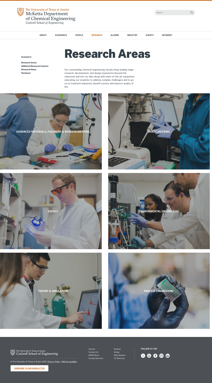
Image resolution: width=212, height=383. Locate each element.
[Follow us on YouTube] (149, 357)
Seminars (26, 73)
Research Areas (29, 62)
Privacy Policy (53, 362)
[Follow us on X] (143, 357)
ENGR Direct (94, 355)
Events (150, 35)
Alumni (115, 35)
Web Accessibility (69, 362)
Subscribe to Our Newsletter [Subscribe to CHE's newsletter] (29, 368)
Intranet (167, 35)
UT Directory (119, 358)
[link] (51, 131)
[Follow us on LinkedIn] (167, 357)
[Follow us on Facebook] (155, 357)
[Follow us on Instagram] (161, 357)
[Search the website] (191, 12)
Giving (116, 352)
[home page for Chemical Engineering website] (46, 23)
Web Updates (119, 355)
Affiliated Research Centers (34, 66)
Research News (28, 69)
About (43, 35)
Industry (132, 35)
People (79, 35)
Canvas (92, 349)
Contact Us (93, 352)
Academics (61, 35)
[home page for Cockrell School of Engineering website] (34, 354)
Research (97, 35)
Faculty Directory (96, 358)
